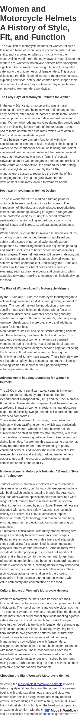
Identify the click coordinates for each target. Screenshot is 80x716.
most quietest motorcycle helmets (40, 684)
